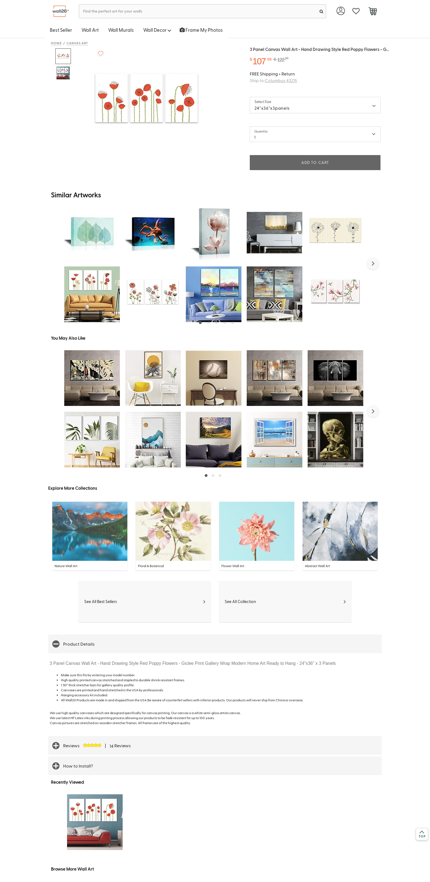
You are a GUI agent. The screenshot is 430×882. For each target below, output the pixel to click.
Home (56, 43)
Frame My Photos (201, 30)
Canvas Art (77, 43)
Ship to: (273, 80)
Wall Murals (121, 30)
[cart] (372, 11)
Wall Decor (157, 30)
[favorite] (356, 11)
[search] (321, 11)
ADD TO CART (315, 162)
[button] (373, 264)
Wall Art (90, 30)
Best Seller (61, 30)
